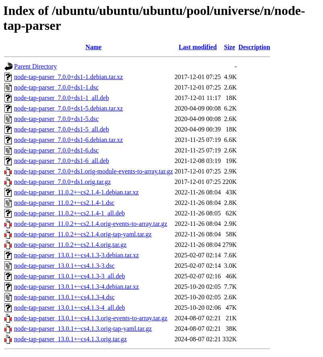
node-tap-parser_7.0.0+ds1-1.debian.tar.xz (68, 76)
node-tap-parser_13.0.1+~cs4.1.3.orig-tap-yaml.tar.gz (83, 328)
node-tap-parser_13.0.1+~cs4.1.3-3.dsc (64, 265)
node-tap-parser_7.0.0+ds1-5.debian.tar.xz (68, 108)
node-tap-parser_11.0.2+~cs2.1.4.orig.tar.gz (70, 244)
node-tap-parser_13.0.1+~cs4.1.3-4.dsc (64, 297)
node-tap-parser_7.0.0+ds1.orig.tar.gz (62, 181)
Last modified (198, 47)
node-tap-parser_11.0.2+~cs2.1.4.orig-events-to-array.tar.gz (90, 223)
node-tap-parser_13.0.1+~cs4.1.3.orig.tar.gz (70, 339)
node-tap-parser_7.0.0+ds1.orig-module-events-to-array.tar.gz (93, 171)
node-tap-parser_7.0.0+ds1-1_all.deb (61, 97)
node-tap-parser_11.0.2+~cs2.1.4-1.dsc (64, 202)
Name (93, 47)
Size (229, 47)
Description (254, 47)
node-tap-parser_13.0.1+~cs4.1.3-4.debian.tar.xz (76, 286)
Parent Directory (35, 66)
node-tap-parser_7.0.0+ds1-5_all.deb (61, 129)
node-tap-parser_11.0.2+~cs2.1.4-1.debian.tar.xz (76, 192)
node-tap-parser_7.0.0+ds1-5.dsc (56, 118)
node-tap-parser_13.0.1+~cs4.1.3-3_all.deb (69, 276)
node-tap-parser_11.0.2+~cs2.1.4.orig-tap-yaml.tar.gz (83, 234)
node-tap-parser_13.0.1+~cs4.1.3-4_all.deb (69, 307)
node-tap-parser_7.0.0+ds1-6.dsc (56, 150)
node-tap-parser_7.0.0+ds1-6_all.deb (61, 160)
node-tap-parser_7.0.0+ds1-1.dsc (56, 87)
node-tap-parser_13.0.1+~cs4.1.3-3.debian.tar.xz (76, 255)
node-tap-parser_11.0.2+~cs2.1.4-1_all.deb (69, 213)
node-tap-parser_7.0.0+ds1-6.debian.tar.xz (68, 139)
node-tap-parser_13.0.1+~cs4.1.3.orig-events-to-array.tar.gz (90, 318)
